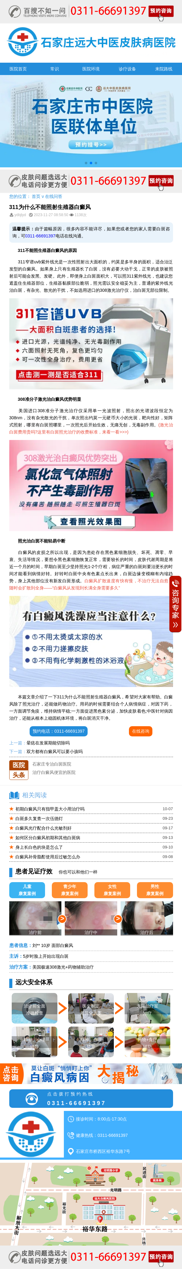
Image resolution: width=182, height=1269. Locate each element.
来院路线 (163, 68)
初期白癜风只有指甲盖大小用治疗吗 (50, 808)
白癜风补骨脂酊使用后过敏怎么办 (47, 856)
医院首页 (18, 68)
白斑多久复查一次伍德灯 (39, 818)
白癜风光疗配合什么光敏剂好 (43, 828)
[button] (86, 163)
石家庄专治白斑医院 (51, 768)
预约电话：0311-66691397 (59, 731)
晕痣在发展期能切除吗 (48, 742)
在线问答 (53, 196)
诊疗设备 (127, 68)
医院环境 (91, 68)
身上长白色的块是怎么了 (39, 847)
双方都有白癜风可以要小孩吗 (55, 751)
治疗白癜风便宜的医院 (54, 777)
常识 (54, 68)
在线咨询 (140, 731)
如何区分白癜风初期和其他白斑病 (47, 837)
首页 (36, 196)
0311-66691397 (40, 235)
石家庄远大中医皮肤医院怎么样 (62, 760)
